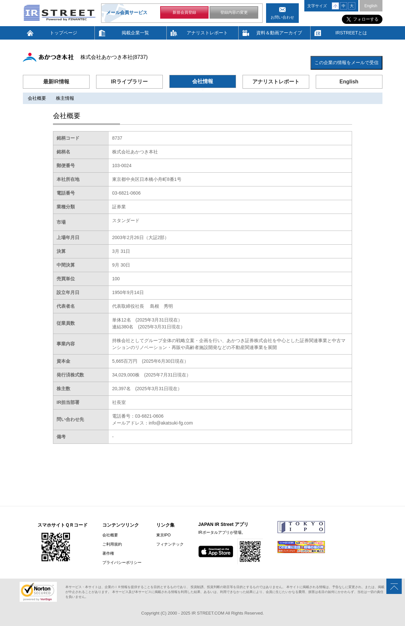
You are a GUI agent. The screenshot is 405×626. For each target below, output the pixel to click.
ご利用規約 (112, 544)
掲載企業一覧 (135, 32)
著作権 (108, 553)
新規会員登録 (184, 12)
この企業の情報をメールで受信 (346, 62)
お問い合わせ (282, 17)
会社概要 (37, 98)
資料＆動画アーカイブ (279, 32)
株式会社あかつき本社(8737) (114, 57)
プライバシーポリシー (122, 562)
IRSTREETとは (351, 32)
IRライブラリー (129, 81)
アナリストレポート (207, 32)
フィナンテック (170, 544)
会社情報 (202, 81)
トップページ (63, 32)
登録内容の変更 (234, 12)
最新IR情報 (56, 81)
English (370, 6)
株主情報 (65, 98)
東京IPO (163, 535)
